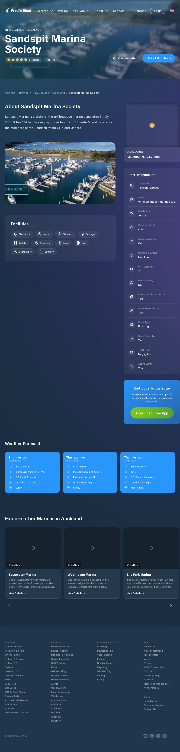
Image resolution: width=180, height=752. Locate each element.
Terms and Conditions (156, 683)
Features (45, 11)
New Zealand (41, 92)
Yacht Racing (104, 654)
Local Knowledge (60, 691)
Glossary (56, 716)
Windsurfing (104, 671)
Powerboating (105, 650)
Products (81, 11)
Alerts (54, 683)
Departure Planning (62, 654)
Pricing (63, 11)
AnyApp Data (12, 695)
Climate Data (58, 700)
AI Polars (56, 708)
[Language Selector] (172, 11)
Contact (140, 11)
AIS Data (56, 704)
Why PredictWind (153, 650)
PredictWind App (14, 650)
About (102, 11)
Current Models (60, 658)
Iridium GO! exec (14, 658)
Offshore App (12, 654)
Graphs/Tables (59, 675)
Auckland (59, 92)
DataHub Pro (12, 671)
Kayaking (102, 667)
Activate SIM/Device (16, 700)
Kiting (100, 679)
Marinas (10, 92)
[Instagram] (158, 736)
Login (157, 11)
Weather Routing (60, 646)
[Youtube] (145, 736)
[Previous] (9, 605)
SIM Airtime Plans (15, 691)
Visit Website (124, 58)
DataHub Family (14, 675)
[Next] (171, 605)
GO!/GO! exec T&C (154, 667)
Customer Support (153, 705)
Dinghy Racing (105, 662)
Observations (58, 687)
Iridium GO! (11, 662)
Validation (57, 695)
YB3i (7, 679)
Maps (54, 667)
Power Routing (59, 650)
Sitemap (148, 679)
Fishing (101, 658)
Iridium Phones (13, 646)
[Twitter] (164, 736)
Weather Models (60, 679)
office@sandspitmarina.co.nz (157, 201)
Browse (23, 92)
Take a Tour (150, 646)
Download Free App (152, 413)
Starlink (9, 708)
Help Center (150, 700)
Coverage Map (151, 675)
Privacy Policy (151, 687)
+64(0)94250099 (148, 187)
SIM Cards (10, 687)
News (146, 658)
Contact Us (149, 709)
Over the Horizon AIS (16, 712)
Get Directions (159, 58)
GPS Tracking (58, 662)
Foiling (101, 675)
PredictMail (11, 704)
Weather (56, 720)
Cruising (102, 646)
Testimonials (150, 654)
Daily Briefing (58, 671)
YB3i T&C (148, 671)
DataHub (10, 667)
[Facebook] (152, 736)
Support (121, 11)
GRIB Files (10, 683)
